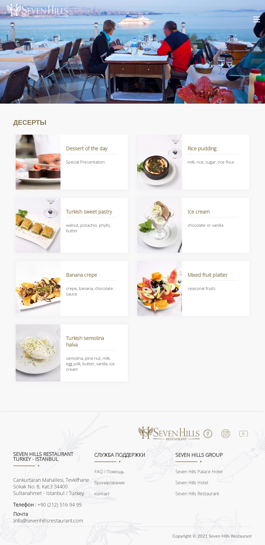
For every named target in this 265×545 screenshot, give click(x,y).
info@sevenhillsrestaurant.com (48, 517)
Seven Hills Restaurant (197, 494)
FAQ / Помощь (109, 472)
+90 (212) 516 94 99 (47, 504)
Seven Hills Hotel (191, 483)
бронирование (109, 483)
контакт (102, 494)
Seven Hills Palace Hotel (198, 472)
